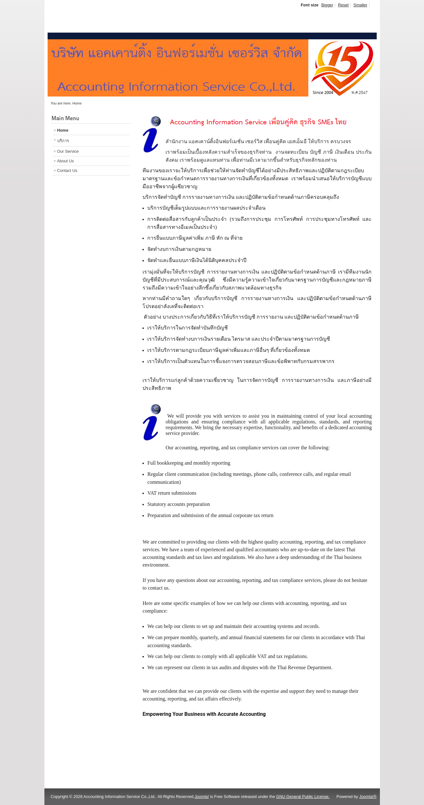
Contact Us (67, 170)
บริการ (63, 140)
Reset (343, 5)
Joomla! (202, 796)
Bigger (327, 5)
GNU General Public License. (302, 796)
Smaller (360, 5)
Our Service (68, 151)
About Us (65, 161)
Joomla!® (367, 796)
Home (63, 130)
